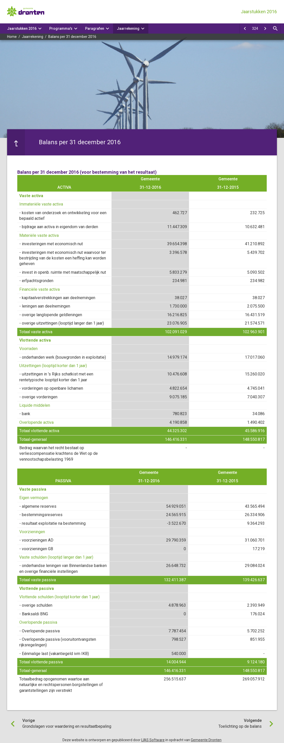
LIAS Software (153, 740)
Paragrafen (94, 28)
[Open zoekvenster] (275, 28)
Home (12, 37)
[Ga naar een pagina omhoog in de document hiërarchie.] (16, 142)
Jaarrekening (128, 28)
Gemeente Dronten (206, 740)
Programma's (60, 28)
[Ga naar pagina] (255, 28)
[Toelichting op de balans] (265, 28)
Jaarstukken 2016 (22, 28)
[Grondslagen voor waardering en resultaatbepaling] (245, 28)
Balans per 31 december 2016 (72, 37)
